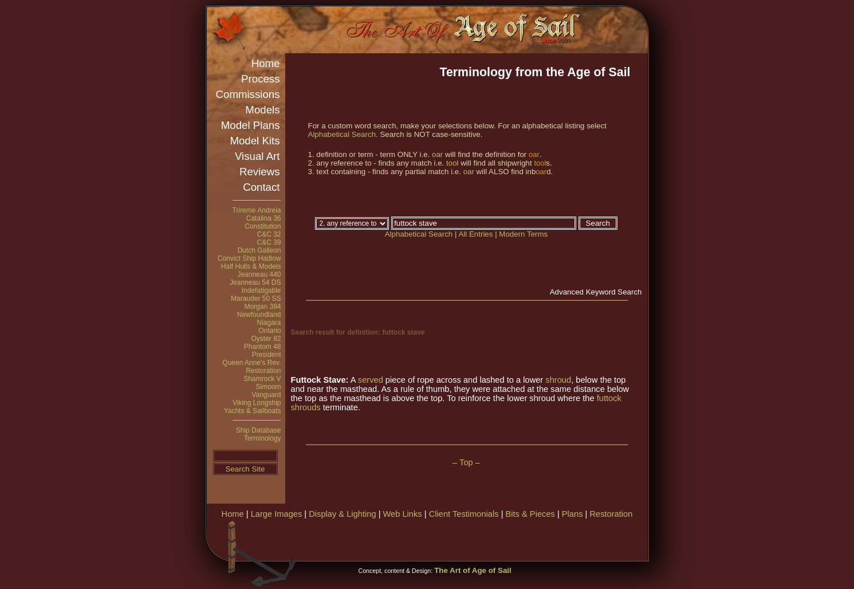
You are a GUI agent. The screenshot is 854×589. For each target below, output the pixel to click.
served (370, 379)
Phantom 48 (262, 347)
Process (260, 79)
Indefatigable (261, 290)
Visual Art (257, 156)
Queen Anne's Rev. (251, 363)
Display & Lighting (342, 514)
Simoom (268, 387)
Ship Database (258, 430)
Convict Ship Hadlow (249, 258)
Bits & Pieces (530, 514)
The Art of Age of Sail (472, 570)
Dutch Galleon (259, 250)
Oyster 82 (266, 339)
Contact (261, 187)
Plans (572, 514)
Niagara (269, 323)
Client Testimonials (464, 514)
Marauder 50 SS (256, 298)
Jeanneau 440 (259, 274)
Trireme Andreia (257, 210)
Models (262, 110)
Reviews (259, 172)
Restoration (263, 371)
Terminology (262, 438)
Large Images (276, 514)
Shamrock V (262, 379)
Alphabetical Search (342, 134)
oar (437, 154)
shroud (558, 379)
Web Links (402, 514)
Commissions (248, 94)
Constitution (263, 226)
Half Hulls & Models (251, 266)
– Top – (466, 462)
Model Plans (250, 125)
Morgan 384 (262, 307)
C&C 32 (269, 234)
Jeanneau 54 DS (255, 282)
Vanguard (266, 395)
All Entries (475, 234)
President (266, 355)
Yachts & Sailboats (252, 411)
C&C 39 (269, 242)
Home (265, 63)
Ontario (269, 331)
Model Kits (255, 141)
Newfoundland (259, 315)
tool (452, 163)
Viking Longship (257, 403)
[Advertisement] (513, 538)
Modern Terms (523, 234)
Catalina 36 (263, 218)
